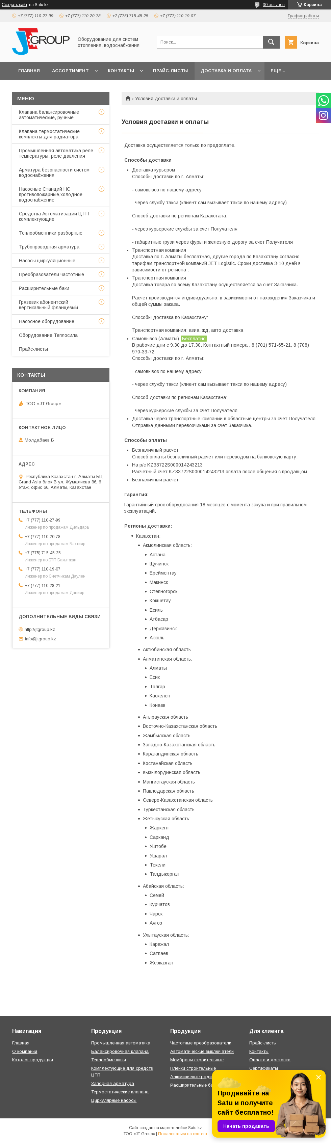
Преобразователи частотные (51, 274)
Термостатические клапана (120, 1091)
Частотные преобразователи (200, 1042)
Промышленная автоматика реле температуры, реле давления (56, 153)
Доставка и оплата (226, 70)
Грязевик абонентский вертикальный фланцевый (48, 304)
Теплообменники (108, 1059)
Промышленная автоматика (120, 1042)
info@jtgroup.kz (40, 638)
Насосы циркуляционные (47, 260)
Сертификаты (263, 1068)
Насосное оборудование (46, 321)
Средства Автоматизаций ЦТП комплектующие (54, 216)
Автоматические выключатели (202, 1051)
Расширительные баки (44, 288)
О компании (24, 1051)
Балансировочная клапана (120, 1051)
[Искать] (271, 42)
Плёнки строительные (193, 1068)
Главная (29, 70)
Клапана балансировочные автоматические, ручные (49, 114)
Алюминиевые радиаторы (197, 1076)
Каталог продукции (32, 1059)
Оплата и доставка (269, 1059)
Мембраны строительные (197, 1059)
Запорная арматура (112, 1083)
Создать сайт (14, 4)
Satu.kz (195, 1127)
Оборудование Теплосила (48, 335)
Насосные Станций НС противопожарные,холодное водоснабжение (50, 194)
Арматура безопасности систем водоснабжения (54, 172)
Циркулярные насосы (113, 1100)
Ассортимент (70, 70)
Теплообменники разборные (50, 233)
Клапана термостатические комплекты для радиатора (49, 134)
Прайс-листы (170, 70)
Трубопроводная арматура (49, 246)
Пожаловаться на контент (182, 1134)
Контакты (121, 70)
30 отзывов (274, 4)
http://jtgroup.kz (40, 629)
